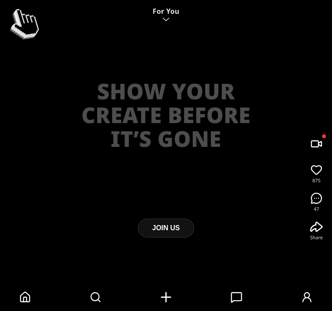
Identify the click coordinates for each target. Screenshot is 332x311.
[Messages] (236, 297)
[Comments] (316, 198)
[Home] (25, 297)
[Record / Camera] (316, 143)
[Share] (316, 226)
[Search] (95, 297)
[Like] (316, 169)
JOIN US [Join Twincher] (166, 228)
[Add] (166, 297)
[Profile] (307, 297)
